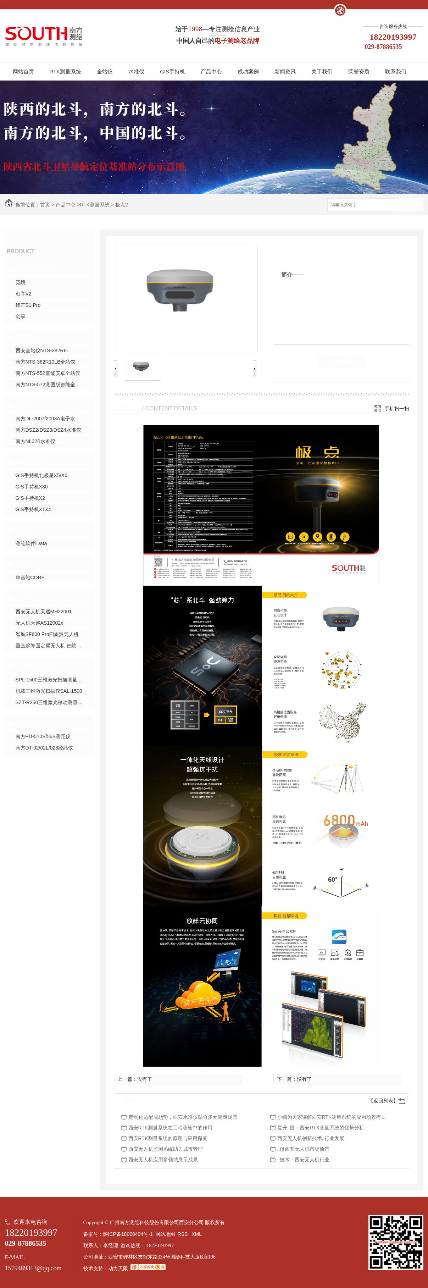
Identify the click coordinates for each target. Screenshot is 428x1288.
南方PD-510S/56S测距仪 (43, 736)
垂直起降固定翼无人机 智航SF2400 (55, 645)
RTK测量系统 (66, 71)
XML (197, 1234)
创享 (21, 316)
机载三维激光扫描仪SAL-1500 (49, 691)
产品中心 (211, 71)
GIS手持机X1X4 (33, 509)
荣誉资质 (358, 71)
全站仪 (105, 71)
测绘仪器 (28, 722)
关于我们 (322, 71)
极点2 (121, 205)
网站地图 (165, 1234)
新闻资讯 (285, 71)
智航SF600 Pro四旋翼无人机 (47, 634)
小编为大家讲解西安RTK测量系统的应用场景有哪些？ (334, 1117)
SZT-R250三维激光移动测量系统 (52, 702)
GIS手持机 (172, 71)
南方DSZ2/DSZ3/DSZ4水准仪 (48, 430)
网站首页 (23, 71)
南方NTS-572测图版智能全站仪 (50, 384)
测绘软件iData (31, 543)
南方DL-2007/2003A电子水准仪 (50, 418)
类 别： (293, 330)
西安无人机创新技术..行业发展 (311, 1138)
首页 (45, 205)
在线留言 (341, 361)
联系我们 (395, 71)
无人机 (25, 598)
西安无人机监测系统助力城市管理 (165, 1149)
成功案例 (248, 71)
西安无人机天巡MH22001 (44, 611)
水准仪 (136, 71)
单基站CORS (30, 577)
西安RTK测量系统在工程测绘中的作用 (170, 1128)
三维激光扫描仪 (38, 666)
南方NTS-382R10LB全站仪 (46, 362)
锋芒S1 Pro (28, 305)
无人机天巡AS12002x (39, 623)
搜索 (411, 205)
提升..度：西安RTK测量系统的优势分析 (321, 1128)
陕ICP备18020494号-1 (128, 1234)
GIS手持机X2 (30, 498)
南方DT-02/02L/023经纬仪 (44, 748)
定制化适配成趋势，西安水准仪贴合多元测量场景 (183, 1117)
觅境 (21, 282)
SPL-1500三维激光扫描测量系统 (51, 679)
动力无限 (118, 1268)
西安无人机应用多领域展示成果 (163, 1159)
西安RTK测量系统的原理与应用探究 (168, 1138)
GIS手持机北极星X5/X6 (41, 475)
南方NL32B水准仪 (36, 441)
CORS (25, 564)
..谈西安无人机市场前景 (303, 1149)
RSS (183, 1234)
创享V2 (24, 294)
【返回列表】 (383, 1101)
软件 (22, 530)
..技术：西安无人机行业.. (305, 1159)
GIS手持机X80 (32, 487)
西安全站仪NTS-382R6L (43, 350)
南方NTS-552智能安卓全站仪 (48, 373)
